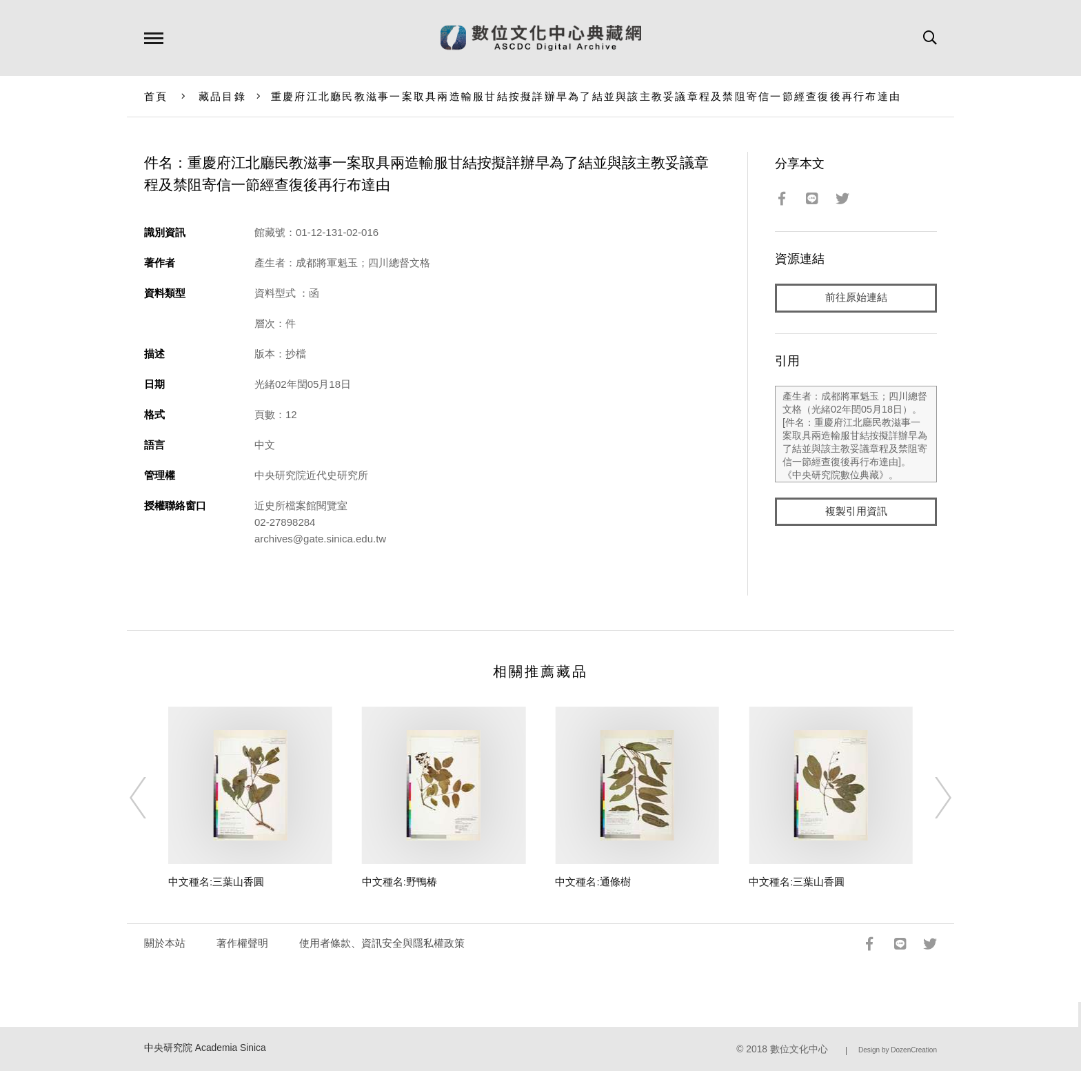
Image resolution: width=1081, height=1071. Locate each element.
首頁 (156, 96)
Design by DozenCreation (897, 1050)
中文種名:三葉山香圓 (216, 881)
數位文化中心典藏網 (541, 38)
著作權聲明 (242, 943)
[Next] (930, 797)
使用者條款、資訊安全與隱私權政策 (382, 943)
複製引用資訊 (856, 512)
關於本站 (164, 943)
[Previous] (150, 797)
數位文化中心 (799, 1049)
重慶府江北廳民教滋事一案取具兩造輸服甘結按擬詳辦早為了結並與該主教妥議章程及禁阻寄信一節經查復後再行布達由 (586, 96)
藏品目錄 (222, 96)
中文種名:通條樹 (592, 881)
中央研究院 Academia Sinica (205, 1048)
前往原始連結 (856, 298)
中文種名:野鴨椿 (399, 881)
